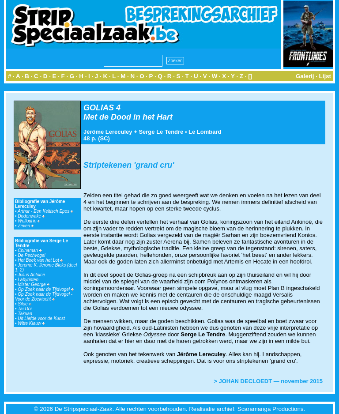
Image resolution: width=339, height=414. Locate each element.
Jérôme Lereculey (107, 131)
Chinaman (29, 250)
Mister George (33, 284)
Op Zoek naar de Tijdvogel (46, 289)
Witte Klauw (31, 323)
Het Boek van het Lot (40, 260)
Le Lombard (204, 131)
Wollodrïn (29, 220)
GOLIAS (98, 107)
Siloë (24, 303)
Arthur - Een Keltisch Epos (45, 211)
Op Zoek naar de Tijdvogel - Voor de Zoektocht (43, 296)
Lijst (325, 76)
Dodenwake (31, 216)
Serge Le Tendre (161, 131)
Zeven (26, 225)
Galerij (305, 76)
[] (250, 76)
